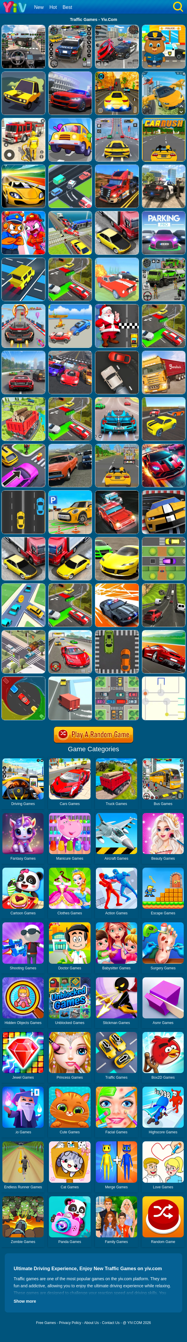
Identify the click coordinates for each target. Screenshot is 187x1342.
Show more (25, 1301)
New (39, 7)
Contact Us (111, 1323)
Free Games (46, 1323)
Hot (53, 7)
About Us (91, 1323)
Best (67, 7)
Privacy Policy (70, 1323)
